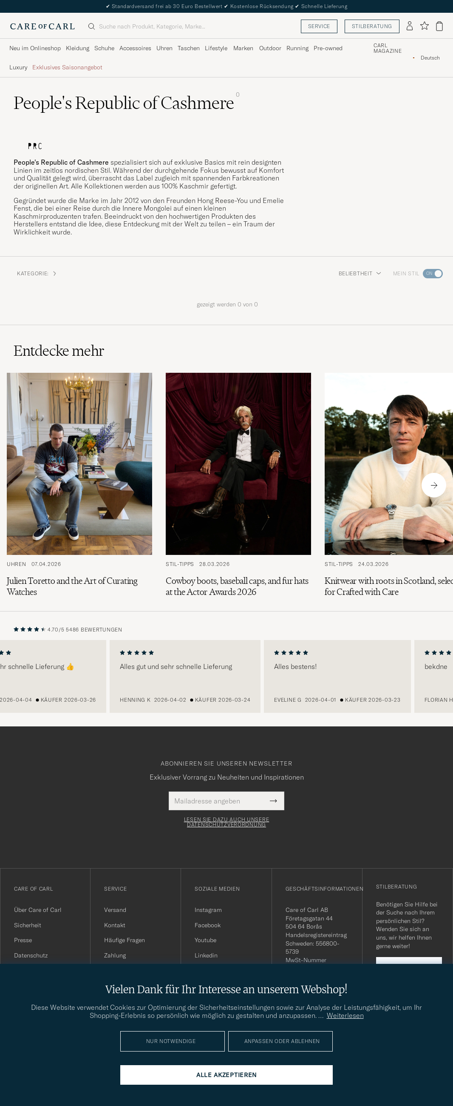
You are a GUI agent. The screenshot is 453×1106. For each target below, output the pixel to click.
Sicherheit (27, 925)
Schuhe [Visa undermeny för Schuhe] (104, 48)
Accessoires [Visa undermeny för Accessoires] (135, 48)
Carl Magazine (388, 48)
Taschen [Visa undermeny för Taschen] (189, 48)
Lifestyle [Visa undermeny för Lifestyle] (216, 48)
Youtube (205, 940)
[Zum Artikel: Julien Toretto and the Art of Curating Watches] (79, 485)
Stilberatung (372, 26)
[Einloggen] (410, 26)
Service (319, 26)
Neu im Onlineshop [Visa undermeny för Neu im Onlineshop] (35, 48)
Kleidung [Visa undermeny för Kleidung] (77, 48)
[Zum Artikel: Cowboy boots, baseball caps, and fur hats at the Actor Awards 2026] (238, 485)
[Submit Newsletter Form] (273, 801)
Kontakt (114, 925)
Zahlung (115, 955)
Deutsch (430, 58)
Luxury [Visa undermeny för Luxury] (18, 67)
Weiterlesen (345, 1015)
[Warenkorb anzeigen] (439, 26)
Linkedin (206, 955)
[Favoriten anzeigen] (424, 26)
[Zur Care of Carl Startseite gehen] (42, 26)
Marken (243, 48)
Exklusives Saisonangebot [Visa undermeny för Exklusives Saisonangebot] (67, 67)
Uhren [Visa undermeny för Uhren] (164, 48)
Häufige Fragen (124, 940)
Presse (23, 940)
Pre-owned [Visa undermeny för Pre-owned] (328, 48)
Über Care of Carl (38, 910)
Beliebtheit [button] (360, 273)
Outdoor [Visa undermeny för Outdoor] (270, 48)
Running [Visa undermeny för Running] (297, 48)
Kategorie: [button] (37, 273)
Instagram (208, 910)
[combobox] (430, 57)
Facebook (208, 925)
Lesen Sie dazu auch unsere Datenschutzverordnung (226, 822)
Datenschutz (31, 955)
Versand (115, 910)
